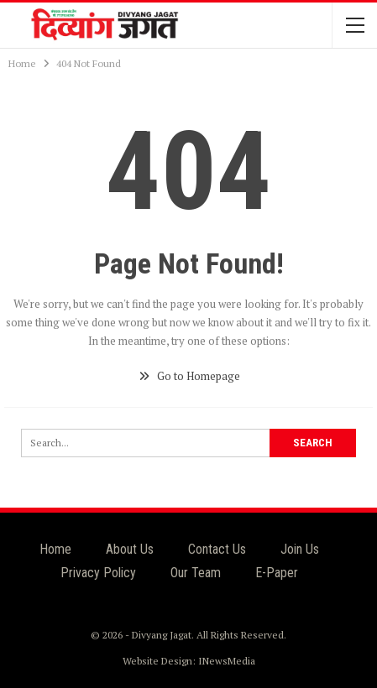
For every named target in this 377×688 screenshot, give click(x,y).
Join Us (299, 549)
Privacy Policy (98, 573)
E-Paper (276, 573)
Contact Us (217, 549)
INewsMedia (226, 660)
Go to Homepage (188, 375)
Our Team (195, 573)
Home (55, 549)
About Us (130, 549)
